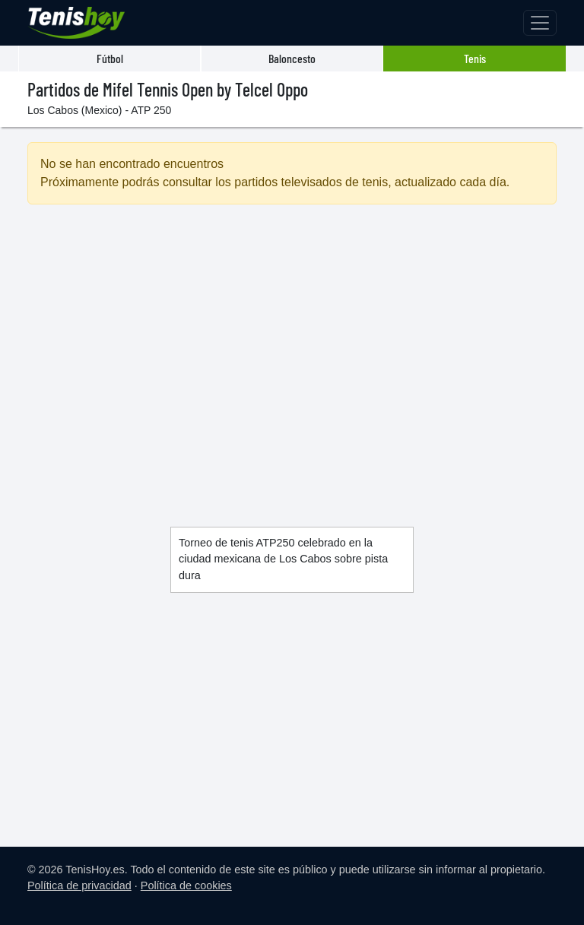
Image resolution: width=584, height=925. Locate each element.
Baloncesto (292, 58)
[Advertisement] (292, 347)
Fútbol (110, 58)
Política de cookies (186, 885)
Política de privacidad (79, 885)
